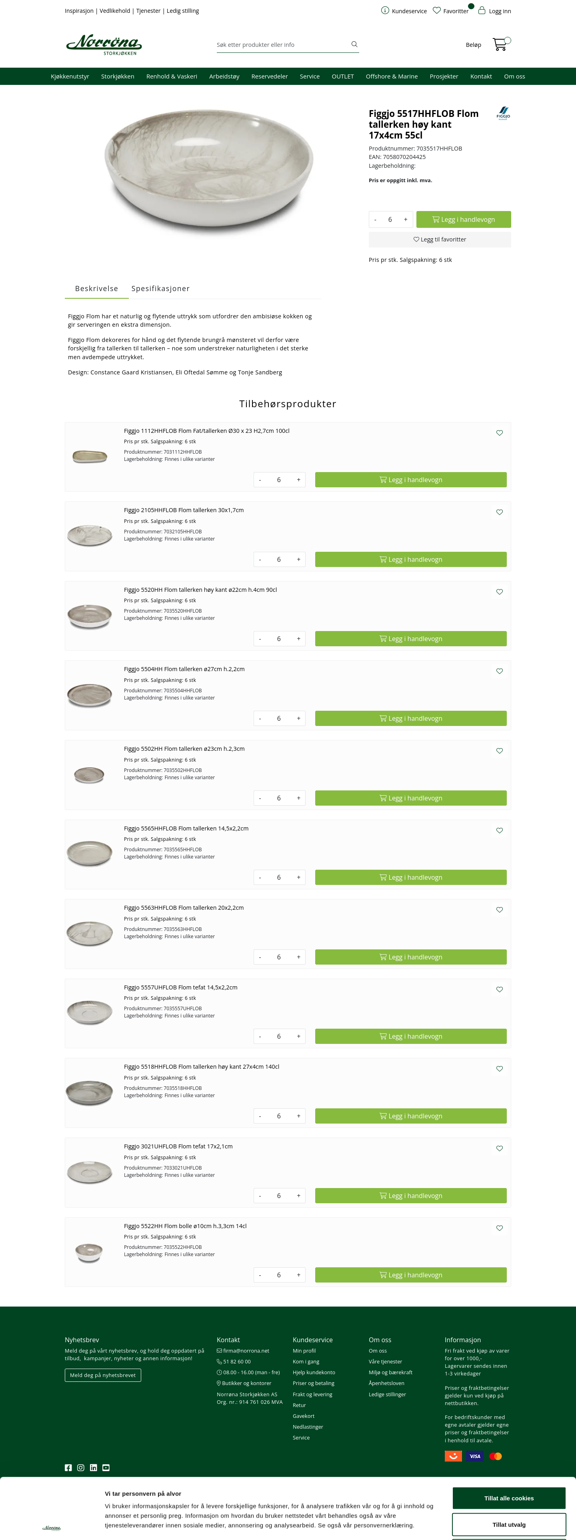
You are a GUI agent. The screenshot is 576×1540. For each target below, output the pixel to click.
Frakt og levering (312, 1394)
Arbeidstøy (224, 76)
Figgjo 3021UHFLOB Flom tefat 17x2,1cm (178, 1146)
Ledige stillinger (387, 1394)
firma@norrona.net (243, 1350)
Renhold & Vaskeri (171, 76)
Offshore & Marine (392, 76)
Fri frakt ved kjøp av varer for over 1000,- (477, 1354)
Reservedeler (270, 76)
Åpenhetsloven (386, 1383)
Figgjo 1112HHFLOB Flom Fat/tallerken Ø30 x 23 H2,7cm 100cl (207, 430)
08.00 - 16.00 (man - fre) (248, 1372)
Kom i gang (306, 1361)
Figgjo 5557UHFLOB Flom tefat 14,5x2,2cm (181, 987)
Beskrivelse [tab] (96, 288)
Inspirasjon (80, 10)
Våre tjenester (385, 1361)
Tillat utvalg (509, 1461)
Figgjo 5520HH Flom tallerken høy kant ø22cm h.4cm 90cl (200, 589)
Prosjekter (444, 76)
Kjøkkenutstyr (70, 76)
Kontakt (481, 76)
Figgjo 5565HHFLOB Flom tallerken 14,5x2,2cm (186, 828)
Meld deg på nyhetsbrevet (103, 1375)
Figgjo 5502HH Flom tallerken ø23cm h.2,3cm (184, 748)
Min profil (304, 1350)
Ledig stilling (183, 10)
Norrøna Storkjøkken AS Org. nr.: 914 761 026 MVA (250, 1398)
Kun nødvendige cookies (509, 1487)
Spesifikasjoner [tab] (161, 288)
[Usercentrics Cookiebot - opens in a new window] (52, 1524)
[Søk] (283, 45)
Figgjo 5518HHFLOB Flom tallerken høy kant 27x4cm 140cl (201, 1066)
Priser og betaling (313, 1383)
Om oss (514, 76)
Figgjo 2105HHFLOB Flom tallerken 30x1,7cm (184, 510)
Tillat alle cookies (509, 1434)
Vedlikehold (116, 10)
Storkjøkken (117, 76)
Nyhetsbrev (82, 1339)
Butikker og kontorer (244, 1383)
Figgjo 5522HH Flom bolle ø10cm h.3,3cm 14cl (185, 1226)
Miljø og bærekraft (390, 1372)
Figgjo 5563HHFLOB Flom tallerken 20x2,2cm (184, 907)
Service (310, 76)
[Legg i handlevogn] (463, 219)
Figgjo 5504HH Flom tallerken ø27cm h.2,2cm (184, 669)
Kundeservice (313, 1339)
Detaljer (426, 1524)
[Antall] (390, 219)
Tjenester (149, 10)
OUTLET (343, 76)
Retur (299, 1405)
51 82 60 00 (234, 1361)
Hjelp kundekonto (314, 1372)
